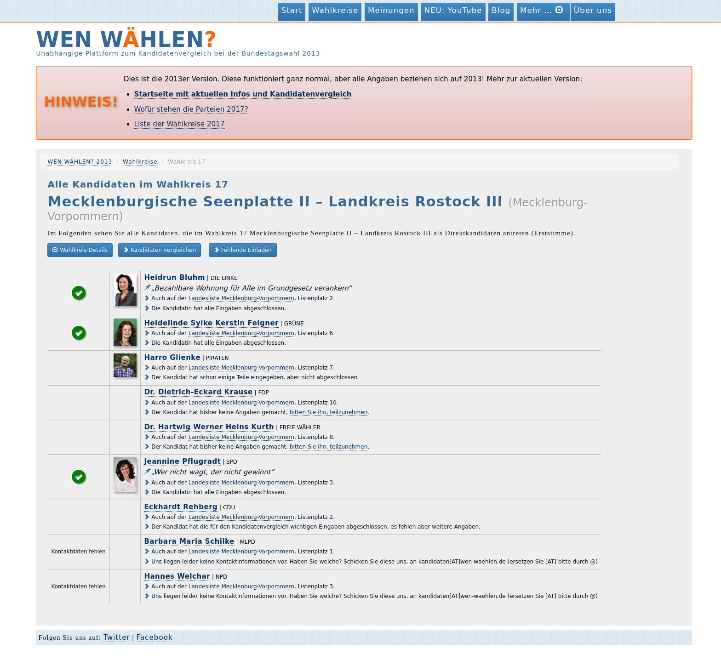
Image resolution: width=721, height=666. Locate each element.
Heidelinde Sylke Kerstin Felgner (211, 323)
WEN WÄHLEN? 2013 (79, 162)
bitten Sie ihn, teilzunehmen (328, 412)
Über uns (593, 10)
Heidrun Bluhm (174, 277)
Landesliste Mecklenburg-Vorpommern (241, 298)
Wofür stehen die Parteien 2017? (191, 109)
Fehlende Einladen (243, 249)
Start (292, 10)
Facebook (154, 637)
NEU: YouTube (453, 10)
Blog (501, 10)
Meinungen (391, 10)
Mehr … (543, 10)
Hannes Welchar (177, 576)
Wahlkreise (335, 10)
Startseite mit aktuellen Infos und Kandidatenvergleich (243, 94)
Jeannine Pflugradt (182, 461)
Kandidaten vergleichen (159, 249)
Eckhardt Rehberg (180, 507)
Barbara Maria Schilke (189, 541)
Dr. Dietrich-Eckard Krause (198, 392)
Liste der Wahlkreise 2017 (179, 124)
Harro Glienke (172, 357)
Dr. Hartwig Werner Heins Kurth (209, 427)
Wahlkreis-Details (80, 249)
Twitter (116, 637)
